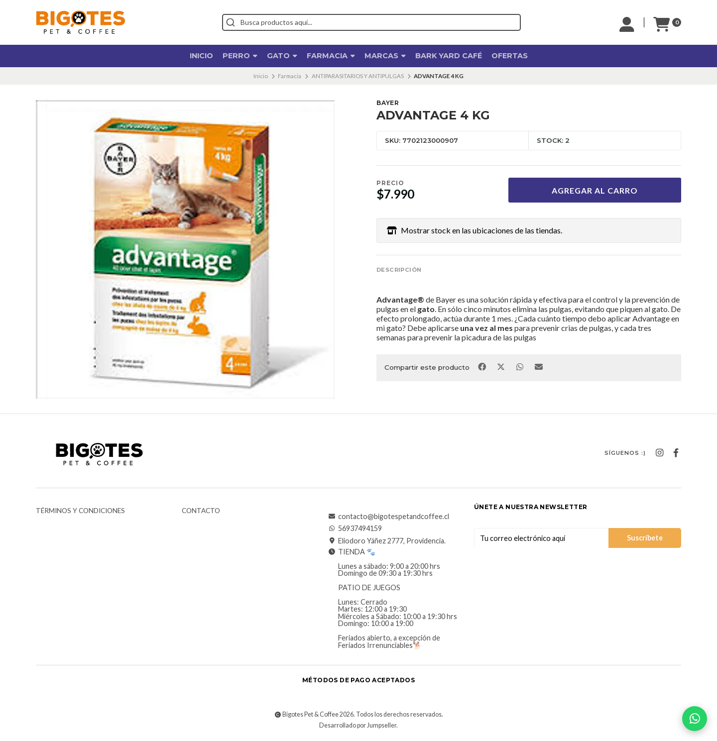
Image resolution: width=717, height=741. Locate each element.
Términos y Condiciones (80, 511)
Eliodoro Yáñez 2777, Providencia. (387, 540)
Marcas (385, 55)
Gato (282, 55)
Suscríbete (645, 537)
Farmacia (331, 55)
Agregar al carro (595, 190)
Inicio (201, 55)
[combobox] (371, 22)
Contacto (201, 511)
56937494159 (355, 528)
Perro (240, 55)
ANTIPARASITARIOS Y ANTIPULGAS (358, 76)
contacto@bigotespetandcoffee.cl (388, 516)
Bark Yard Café (448, 55)
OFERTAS (509, 55)
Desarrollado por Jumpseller (357, 725)
